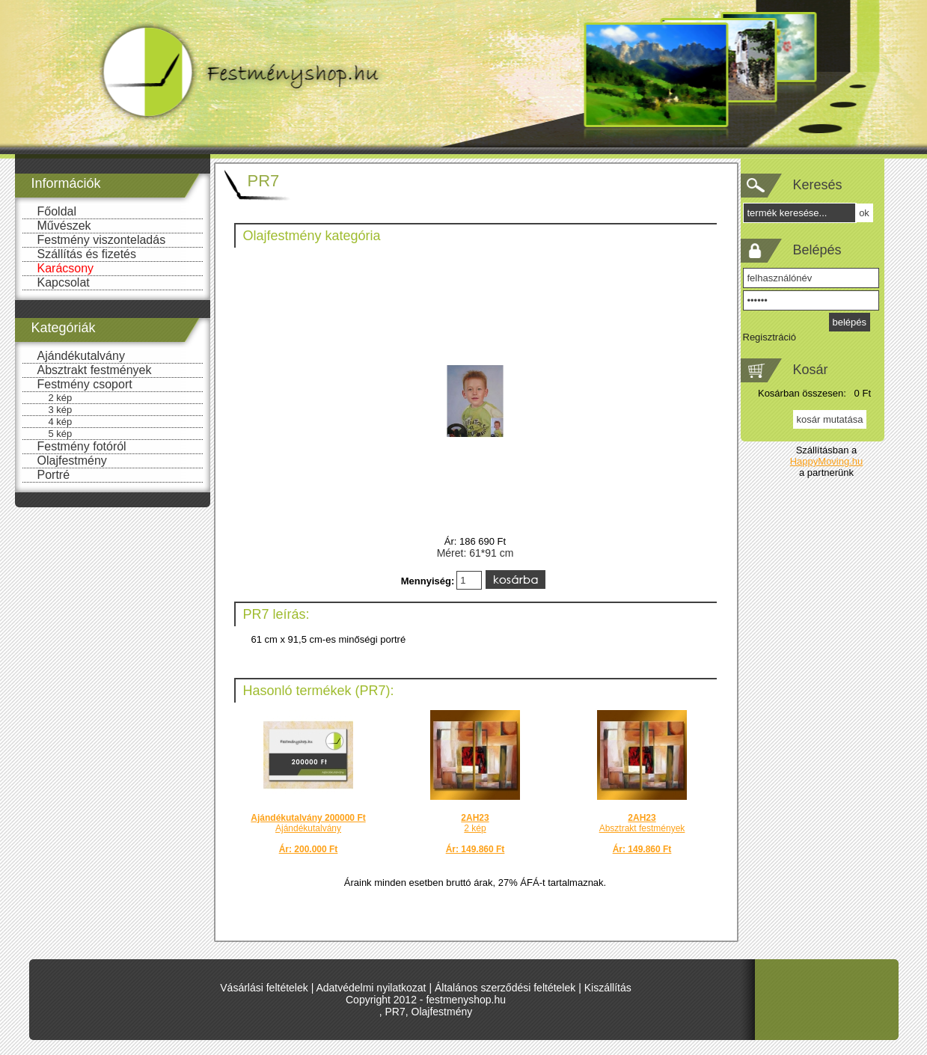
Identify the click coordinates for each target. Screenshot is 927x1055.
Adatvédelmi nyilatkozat (371, 988)
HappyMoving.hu (826, 461)
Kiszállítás (607, 988)
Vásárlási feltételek (264, 988)
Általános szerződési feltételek (505, 988)
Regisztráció (770, 337)
